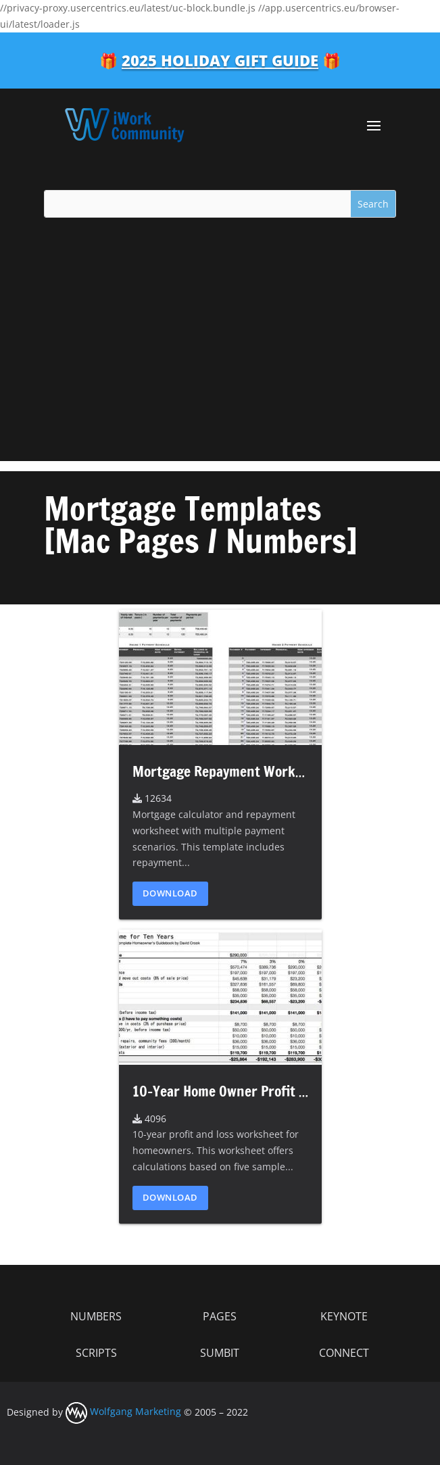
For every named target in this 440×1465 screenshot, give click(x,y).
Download (170, 893)
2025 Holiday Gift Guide (220, 60)
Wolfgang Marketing (123, 1411)
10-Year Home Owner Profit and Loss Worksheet (276, 1091)
